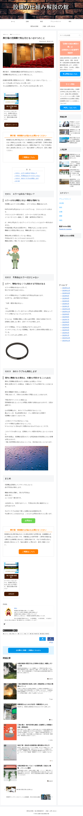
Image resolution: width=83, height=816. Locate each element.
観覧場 (42, 633)
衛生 (60, 207)
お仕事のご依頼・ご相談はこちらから (28, 650)
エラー (15, 633)
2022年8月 (65, 317)
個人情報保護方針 (39, 811)
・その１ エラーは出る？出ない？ (25, 173)
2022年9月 (65, 314)
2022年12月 (66, 309)
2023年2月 (65, 304)
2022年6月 (65, 322)
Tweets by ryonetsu (65, 229)
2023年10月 (66, 293)
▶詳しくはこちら (70, 108)
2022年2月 (65, 333)
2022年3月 (65, 330)
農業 (60, 216)
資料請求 (11, 594)
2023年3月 (65, 301)
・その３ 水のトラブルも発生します (26, 178)
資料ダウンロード (11, 125)
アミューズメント (7, 630)
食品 (60, 220)
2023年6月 (65, 296)
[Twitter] (4, 624)
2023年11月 (66, 290)
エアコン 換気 (7, 633)
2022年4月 (65, 327)
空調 (31, 633)
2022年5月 (65, 325)
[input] (70, 35)
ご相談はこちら (28, 157)
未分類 (61, 203)
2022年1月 (65, 335)
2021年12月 (66, 338)
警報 (47, 633)
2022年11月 (66, 311)
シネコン (20, 633)
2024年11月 (66, 288)
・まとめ (17, 181)
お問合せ (28, 521)
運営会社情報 (29, 811)
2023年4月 (65, 298)
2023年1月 (65, 306)
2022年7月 (65, 319)
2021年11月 (66, 340)
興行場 (37, 633)
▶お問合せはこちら (70, 74)
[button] (79, 35)
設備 (15, 630)
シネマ (27, 633)
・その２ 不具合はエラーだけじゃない (27, 176)
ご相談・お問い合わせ (51, 811)
